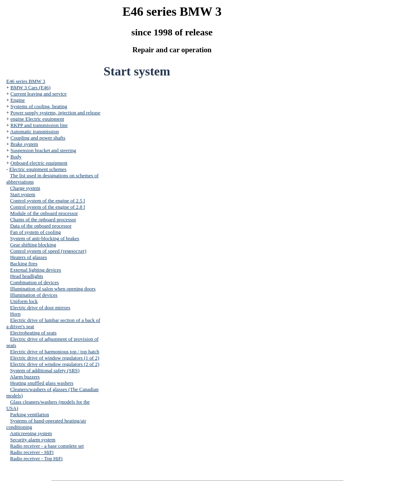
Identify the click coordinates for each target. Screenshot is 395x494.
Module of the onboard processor (44, 213)
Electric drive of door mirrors (40, 307)
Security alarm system (33, 440)
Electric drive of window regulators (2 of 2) (54, 364)
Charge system (25, 188)
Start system (22, 194)
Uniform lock (24, 301)
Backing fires (24, 263)
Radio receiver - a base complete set (47, 446)
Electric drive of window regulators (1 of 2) (54, 358)
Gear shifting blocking (33, 245)
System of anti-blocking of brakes (44, 238)
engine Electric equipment (37, 119)
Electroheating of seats (33, 333)
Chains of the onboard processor (43, 219)
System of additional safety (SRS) (45, 370)
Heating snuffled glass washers (41, 383)
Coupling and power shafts (38, 138)
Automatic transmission (34, 131)
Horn (15, 314)
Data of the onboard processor (41, 226)
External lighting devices (35, 270)
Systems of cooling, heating (39, 106)
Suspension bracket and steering (43, 150)
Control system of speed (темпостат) (48, 251)
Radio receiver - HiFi (32, 452)
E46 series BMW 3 (25, 81)
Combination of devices (34, 282)
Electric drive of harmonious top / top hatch (54, 351)
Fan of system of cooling (35, 232)
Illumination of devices (34, 295)
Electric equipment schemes (38, 169)
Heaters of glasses (28, 257)
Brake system (24, 144)
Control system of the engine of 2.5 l (47, 201)
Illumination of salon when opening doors (53, 289)
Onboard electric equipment (39, 163)
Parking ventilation (29, 414)
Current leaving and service (39, 94)
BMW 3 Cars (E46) (31, 87)
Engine (18, 100)
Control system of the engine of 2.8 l (47, 207)
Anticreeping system (31, 433)
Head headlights (26, 276)
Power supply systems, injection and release (56, 113)
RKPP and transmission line (39, 125)
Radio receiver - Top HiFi (36, 458)
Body (16, 157)
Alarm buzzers (25, 377)
